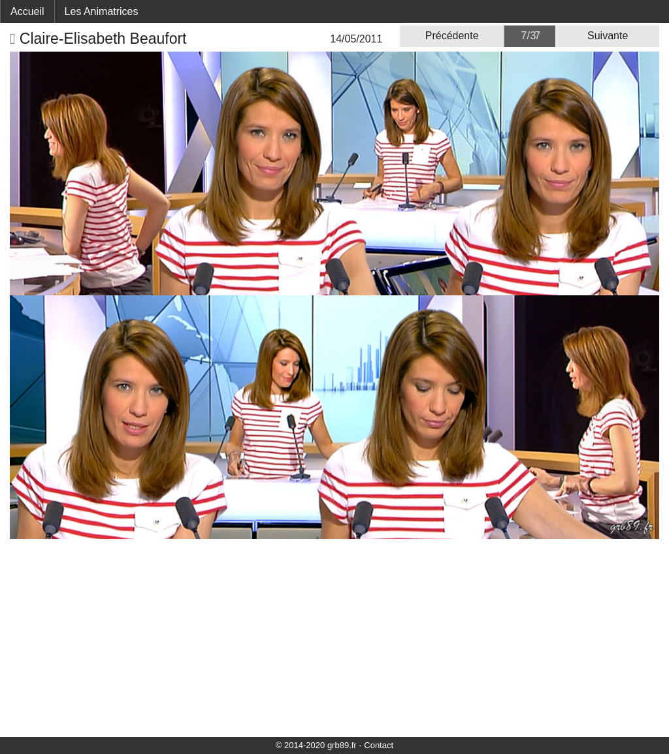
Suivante (607, 35)
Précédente (452, 35)
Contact (378, 745)
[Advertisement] (334, 637)
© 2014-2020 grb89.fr (316, 745)
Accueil (27, 11)
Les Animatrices (102, 11)
